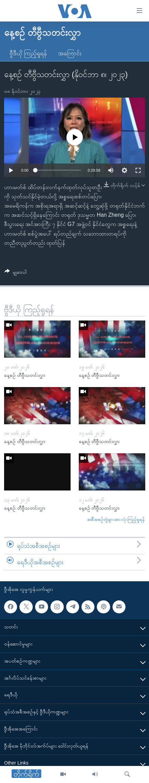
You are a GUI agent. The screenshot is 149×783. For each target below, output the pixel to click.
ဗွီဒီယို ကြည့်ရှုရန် (28, 53)
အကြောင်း (69, 53)
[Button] (15, 273)
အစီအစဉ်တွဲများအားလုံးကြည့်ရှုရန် (116, 519)
